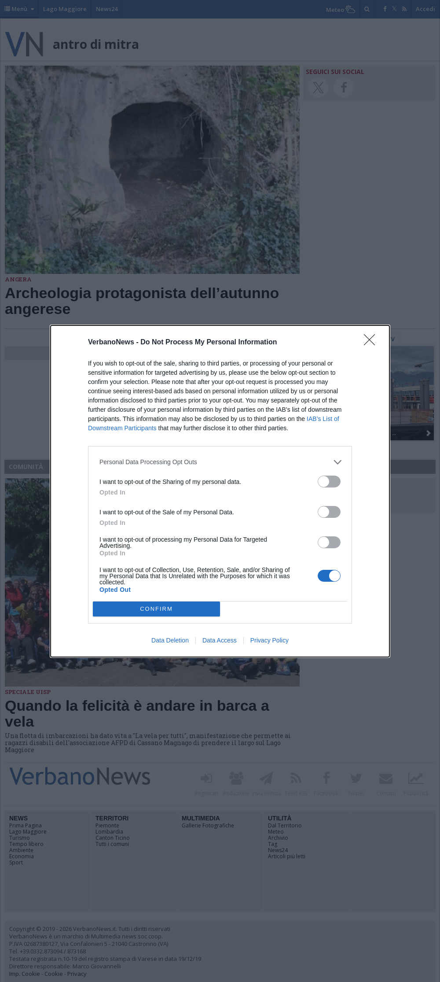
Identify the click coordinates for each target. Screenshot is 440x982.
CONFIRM (156, 608)
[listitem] (220, 462)
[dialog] (220, 491)
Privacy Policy (269, 640)
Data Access (219, 640)
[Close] (372, 342)
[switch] (329, 481)
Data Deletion (170, 640)
